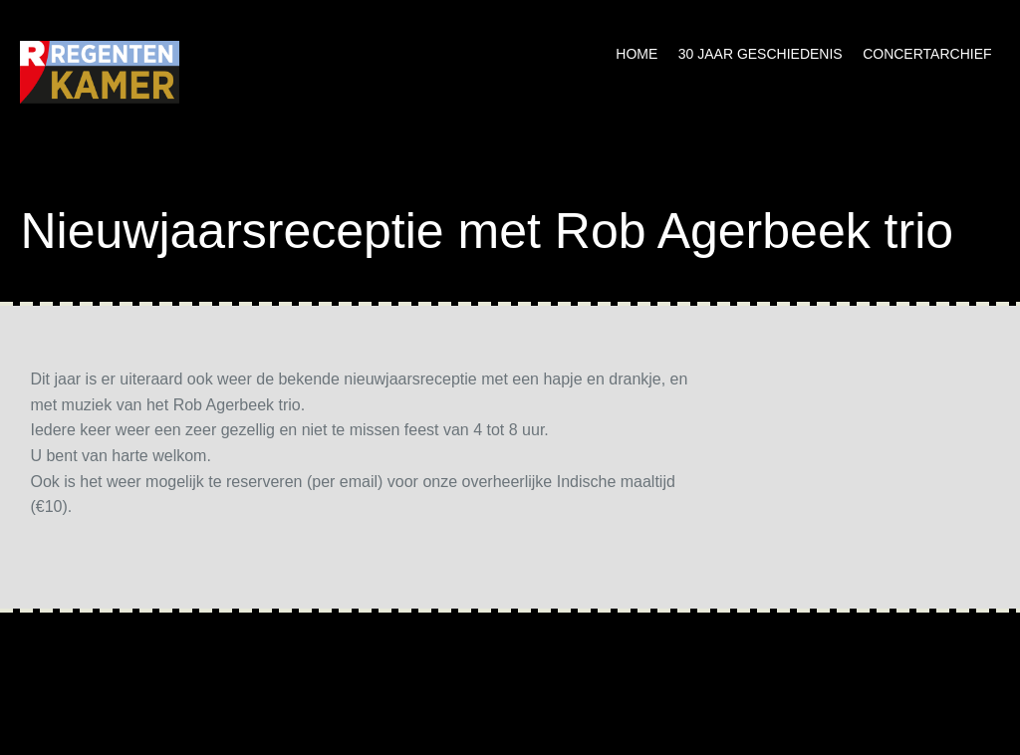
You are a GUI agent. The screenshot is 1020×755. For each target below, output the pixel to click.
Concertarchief (927, 54)
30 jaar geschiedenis (760, 54)
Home (636, 54)
